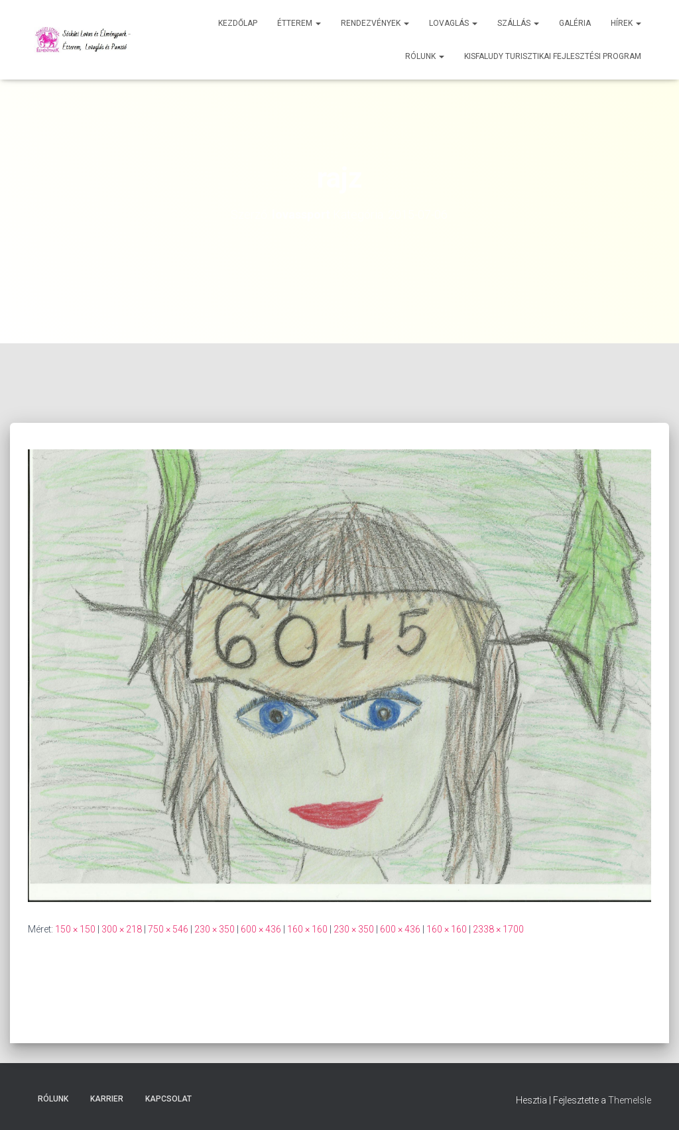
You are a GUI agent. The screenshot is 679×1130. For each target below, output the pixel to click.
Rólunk (424, 56)
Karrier (106, 1098)
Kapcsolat (168, 1098)
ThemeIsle (629, 1100)
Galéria (575, 23)
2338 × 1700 (498, 929)
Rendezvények (375, 23)
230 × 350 (214, 929)
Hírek (626, 23)
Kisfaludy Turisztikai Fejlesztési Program (552, 56)
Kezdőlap (237, 23)
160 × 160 (307, 929)
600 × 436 (261, 929)
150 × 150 (75, 929)
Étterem (299, 23)
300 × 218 (121, 929)
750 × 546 (168, 929)
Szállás (518, 23)
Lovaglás (453, 23)
